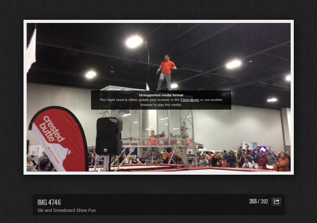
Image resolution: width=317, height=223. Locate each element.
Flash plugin (189, 100)
